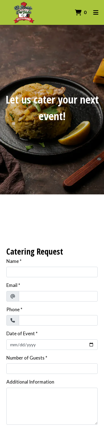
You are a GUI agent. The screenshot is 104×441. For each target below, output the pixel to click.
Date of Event (20, 333)
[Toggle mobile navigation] (96, 12)
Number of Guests (25, 358)
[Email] (58, 296)
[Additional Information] (52, 406)
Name (12, 261)
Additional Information (30, 382)
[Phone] (58, 320)
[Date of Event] (52, 344)
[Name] (52, 272)
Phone (13, 309)
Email (11, 285)
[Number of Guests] (52, 368)
